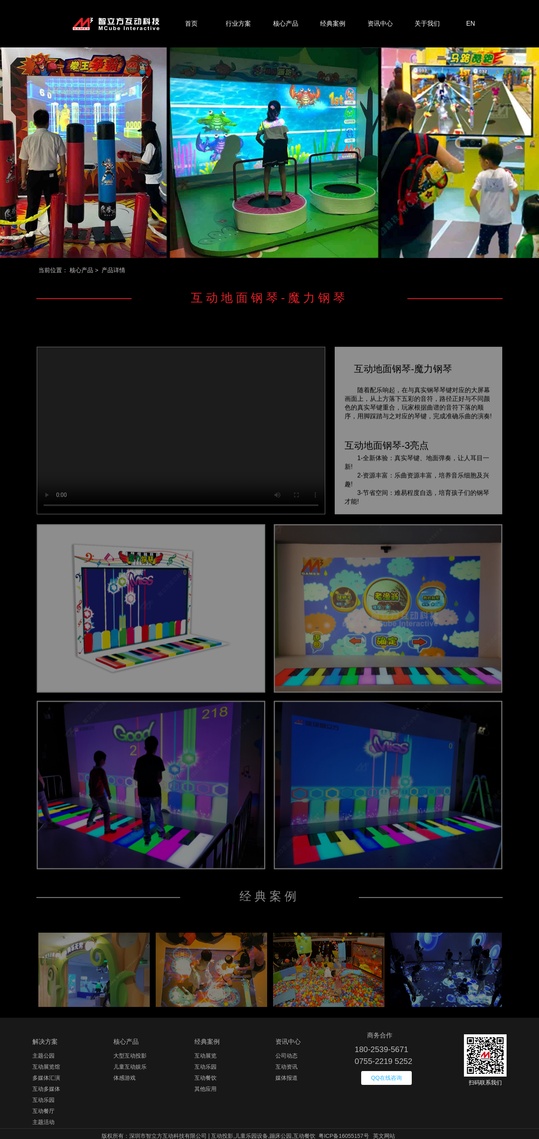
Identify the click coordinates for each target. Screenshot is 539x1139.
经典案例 (332, 23)
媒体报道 (286, 1078)
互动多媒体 (46, 1089)
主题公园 (43, 1055)
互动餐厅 (43, 1111)
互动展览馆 (46, 1067)
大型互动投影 (130, 1055)
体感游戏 (124, 1078)
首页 (191, 23)
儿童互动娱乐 (130, 1067)
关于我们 (427, 23)
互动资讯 (286, 1067)
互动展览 (205, 1055)
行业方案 (238, 23)
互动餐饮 (205, 1078)
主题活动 (43, 1122)
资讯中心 (380, 23)
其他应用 (205, 1089)
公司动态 (286, 1055)
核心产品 (285, 23)
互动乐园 (43, 1100)
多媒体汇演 (46, 1078)
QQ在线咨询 (386, 1078)
